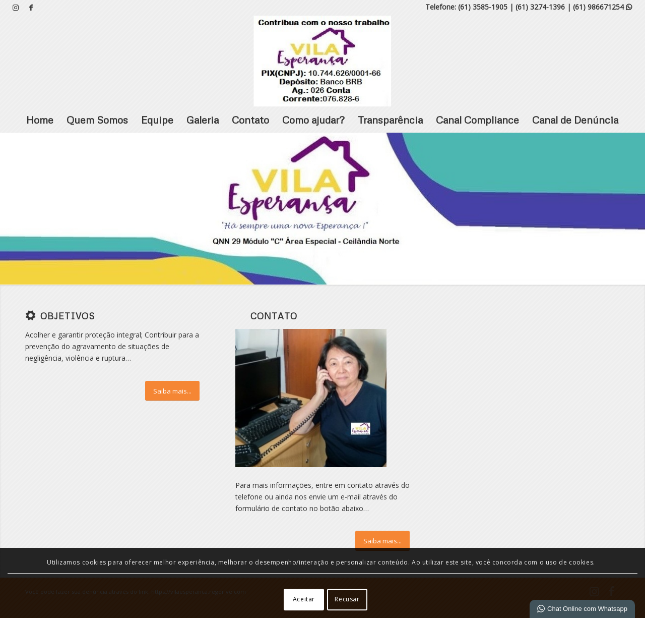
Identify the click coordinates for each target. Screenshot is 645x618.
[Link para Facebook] (31, 7)
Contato (250, 120)
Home (39, 120)
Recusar (347, 599)
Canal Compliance (477, 120)
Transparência (390, 120)
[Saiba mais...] (172, 391)
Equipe (157, 120)
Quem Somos (97, 120)
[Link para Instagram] (16, 7)
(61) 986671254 (602, 7)
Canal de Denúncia (575, 120)
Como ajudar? (313, 120)
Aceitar (304, 599)
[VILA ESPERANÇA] (322, 61)
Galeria (202, 120)
